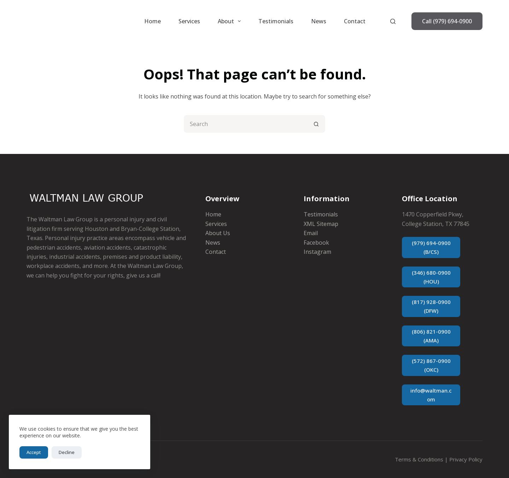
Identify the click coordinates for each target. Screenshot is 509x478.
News (318, 21)
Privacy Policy (465, 459)
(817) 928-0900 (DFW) (431, 306)
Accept (34, 452)
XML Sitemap (321, 224)
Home (152, 21)
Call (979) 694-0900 (447, 21)
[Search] (393, 21)
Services (189, 21)
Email (311, 233)
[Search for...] (246, 124)
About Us (217, 233)
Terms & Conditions (419, 459)
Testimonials (275, 21)
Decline (67, 452)
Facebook (316, 242)
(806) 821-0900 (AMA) (431, 336)
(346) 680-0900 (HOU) (431, 277)
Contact (354, 21)
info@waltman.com (431, 395)
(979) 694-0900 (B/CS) (431, 247)
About (231, 21)
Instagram (317, 252)
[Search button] (316, 124)
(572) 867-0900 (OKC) (431, 365)
